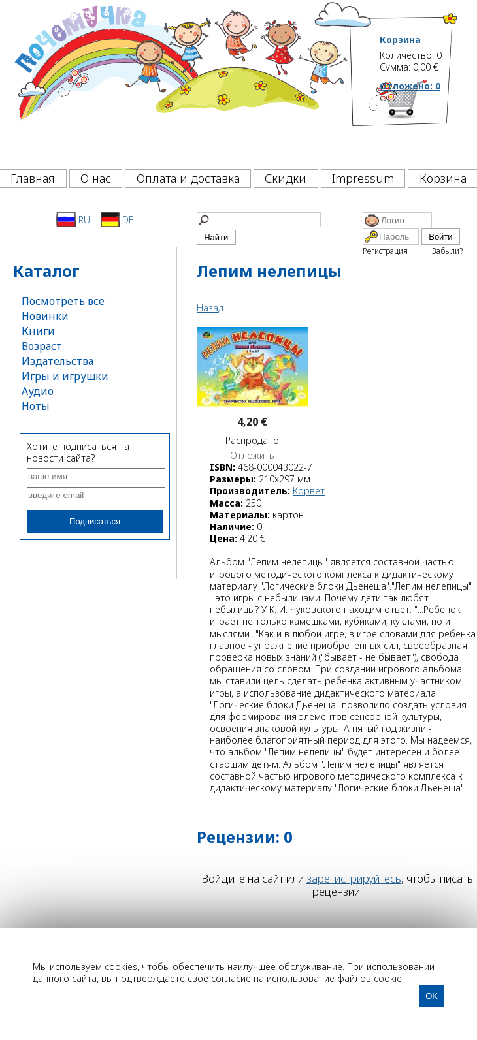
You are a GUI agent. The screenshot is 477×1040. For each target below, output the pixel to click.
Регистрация (385, 251)
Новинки (45, 316)
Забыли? (447, 251)
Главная (32, 178)
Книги (38, 331)
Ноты (36, 406)
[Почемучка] (180, 81)
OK (431, 996)
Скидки (285, 178)
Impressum (363, 178)
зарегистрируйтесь (353, 878)
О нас (95, 178)
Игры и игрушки (65, 376)
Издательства (57, 361)
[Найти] (259, 219)
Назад (210, 308)
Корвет (309, 490)
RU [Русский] (73, 219)
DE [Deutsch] (117, 219)
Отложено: (410, 86)
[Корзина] (419, 121)
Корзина (400, 40)
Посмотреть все (63, 301)
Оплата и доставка (188, 178)
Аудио (38, 391)
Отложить (252, 456)
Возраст (42, 346)
